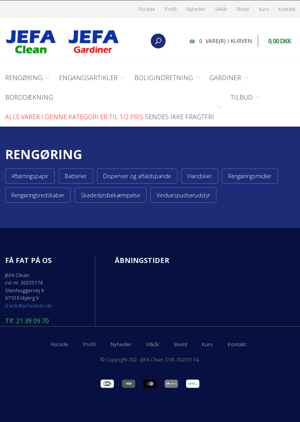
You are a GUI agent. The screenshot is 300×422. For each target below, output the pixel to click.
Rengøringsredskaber (37, 195)
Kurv (264, 9)
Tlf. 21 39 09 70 (27, 321)
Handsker (200, 176)
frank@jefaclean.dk (28, 305)
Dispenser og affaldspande (137, 176)
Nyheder (195, 9)
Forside (146, 9)
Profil (171, 9)
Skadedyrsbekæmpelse (110, 195)
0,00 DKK (279, 41)
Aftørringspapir (29, 176)
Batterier (76, 176)
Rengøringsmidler (249, 176)
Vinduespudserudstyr (183, 195)
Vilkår (221, 9)
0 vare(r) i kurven (225, 41)
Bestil (243, 9)
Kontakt (287, 9)
